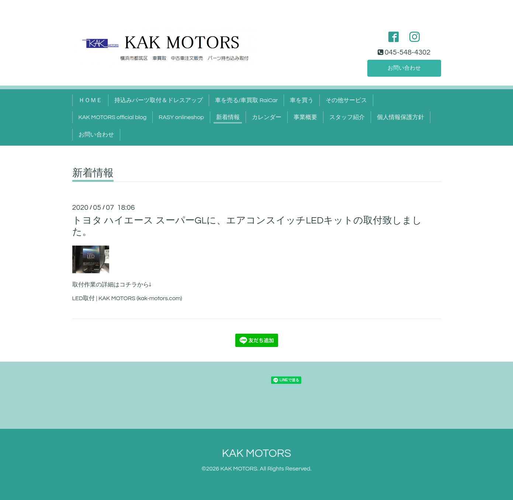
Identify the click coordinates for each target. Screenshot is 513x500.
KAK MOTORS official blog (113, 117)
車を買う (301, 100)
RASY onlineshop (181, 117)
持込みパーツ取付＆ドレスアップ (158, 100)
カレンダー (266, 117)
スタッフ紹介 (347, 117)
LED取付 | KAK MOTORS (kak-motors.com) (127, 298)
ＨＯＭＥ (90, 100)
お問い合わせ (404, 68)
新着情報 (228, 117)
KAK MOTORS (256, 453)
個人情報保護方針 (400, 117)
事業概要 (305, 117)
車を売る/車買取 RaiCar (246, 100)
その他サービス (346, 100)
